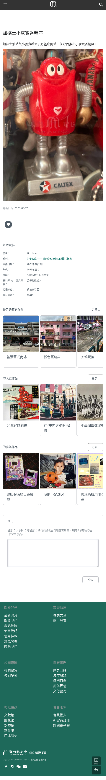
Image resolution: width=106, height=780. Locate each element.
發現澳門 (59, 663)
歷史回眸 (59, 670)
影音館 (9, 731)
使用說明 (10, 631)
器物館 (9, 725)
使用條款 (10, 636)
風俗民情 (59, 686)
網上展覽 (59, 621)
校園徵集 (10, 670)
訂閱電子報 (61, 725)
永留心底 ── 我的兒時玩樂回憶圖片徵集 (49, 258)
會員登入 (59, 715)
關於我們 (10, 608)
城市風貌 (59, 676)
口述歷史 (10, 736)
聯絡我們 (10, 646)
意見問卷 (10, 641)
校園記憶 (10, 676)
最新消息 (10, 615)
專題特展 (59, 608)
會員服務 (59, 707)
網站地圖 (10, 626)
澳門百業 (59, 681)
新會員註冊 (61, 720)
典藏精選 (10, 707)
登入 (90, 579)
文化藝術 (59, 691)
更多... (96, 309)
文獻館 (9, 715)
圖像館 (9, 720)
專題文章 (59, 615)
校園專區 (10, 663)
